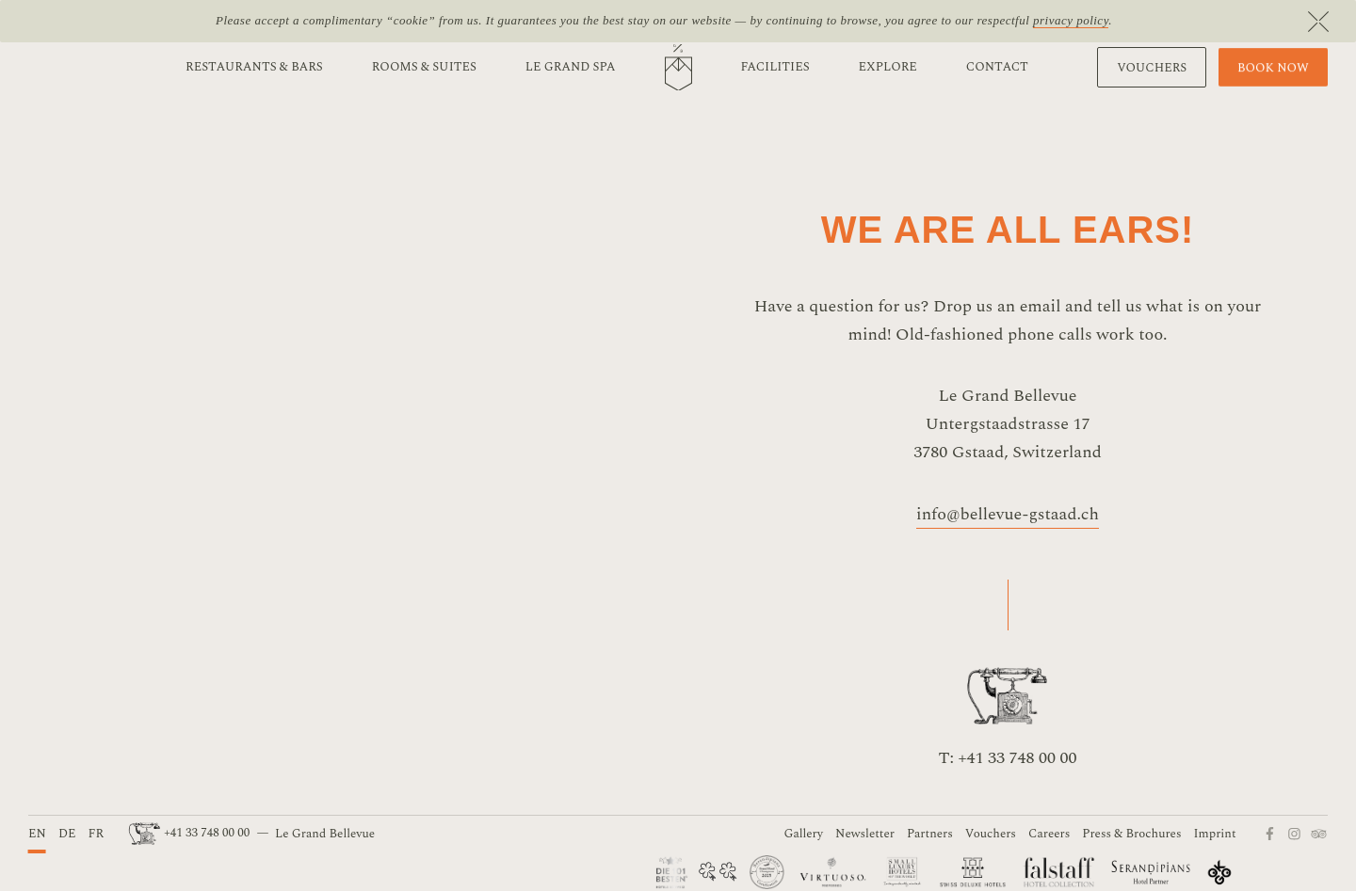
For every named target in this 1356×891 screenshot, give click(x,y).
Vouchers (990, 833)
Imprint (1215, 833)
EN (37, 833)
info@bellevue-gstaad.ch (1007, 514)
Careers (1049, 833)
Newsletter (865, 833)
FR (96, 833)
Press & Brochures (1131, 833)
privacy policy (1070, 20)
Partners (930, 833)
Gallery (803, 833)
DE (67, 833)
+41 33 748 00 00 (190, 832)
